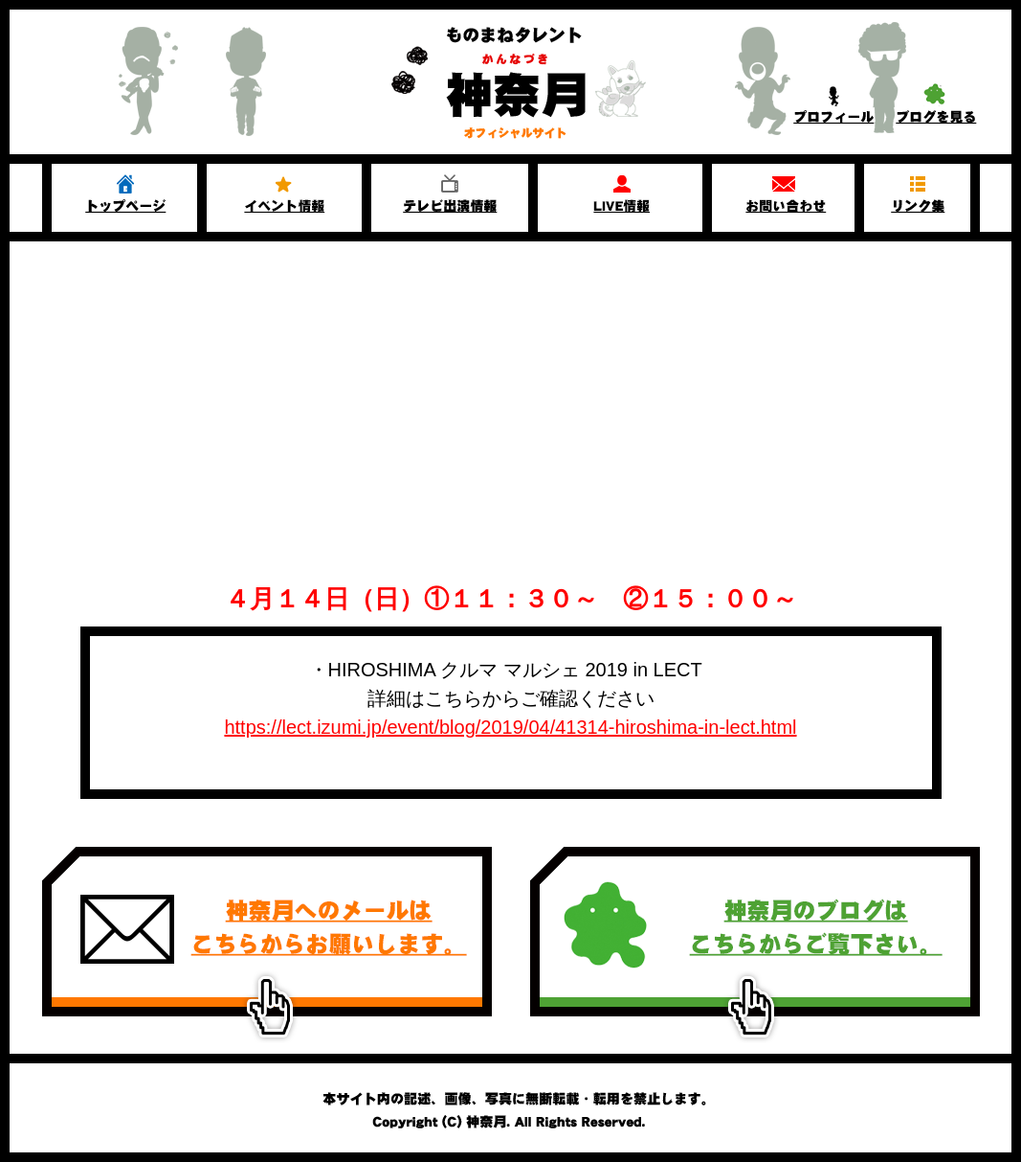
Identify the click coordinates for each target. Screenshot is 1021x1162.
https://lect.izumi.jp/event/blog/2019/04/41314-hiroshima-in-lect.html (510, 727)
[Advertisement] (510, 385)
